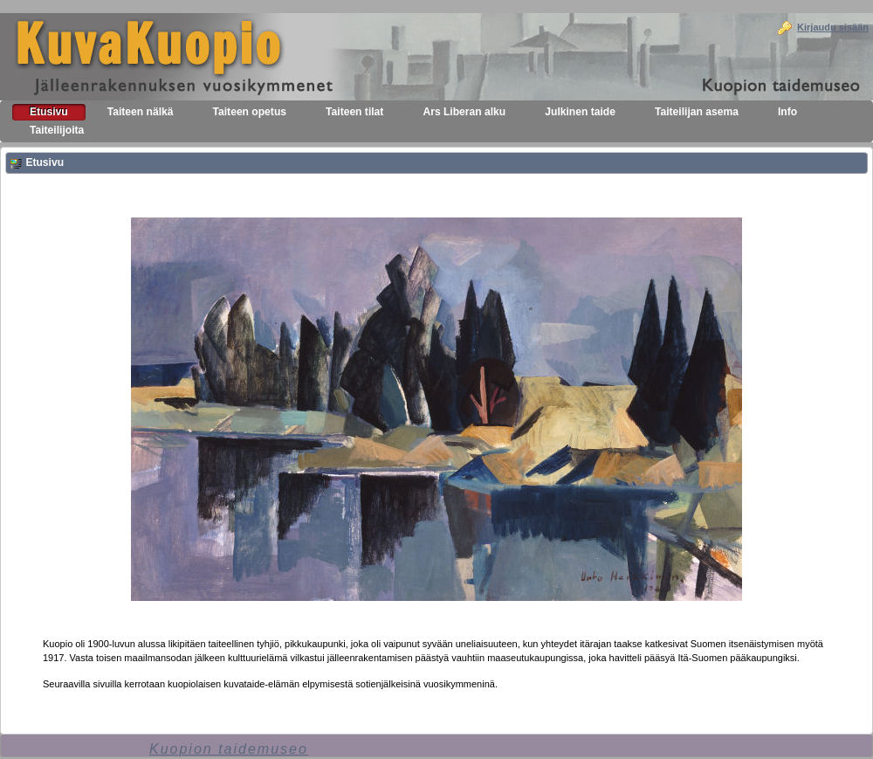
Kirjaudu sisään (833, 27)
